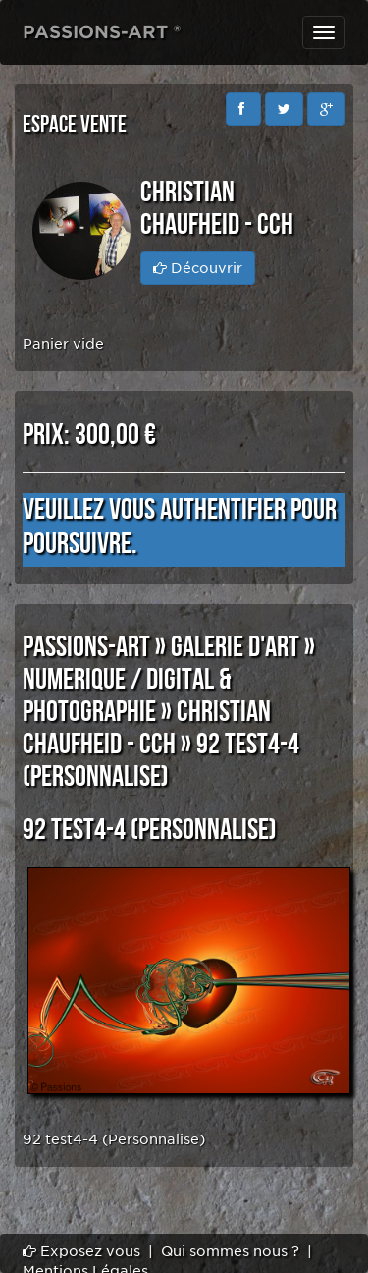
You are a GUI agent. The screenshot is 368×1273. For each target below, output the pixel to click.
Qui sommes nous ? (230, 1251)
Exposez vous (81, 1251)
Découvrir (197, 268)
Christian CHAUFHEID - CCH (147, 728)
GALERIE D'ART (235, 647)
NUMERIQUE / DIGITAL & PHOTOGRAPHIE (127, 696)
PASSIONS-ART (86, 647)
